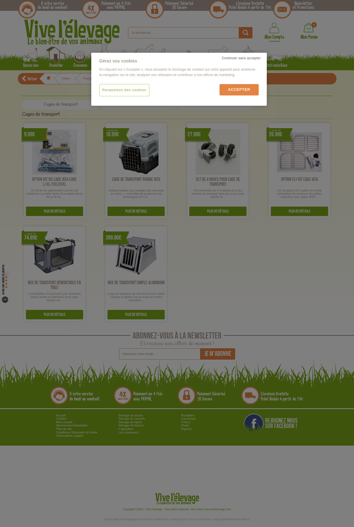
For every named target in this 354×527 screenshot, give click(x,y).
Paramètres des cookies (124, 90)
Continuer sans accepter (241, 58)
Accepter (239, 89)
